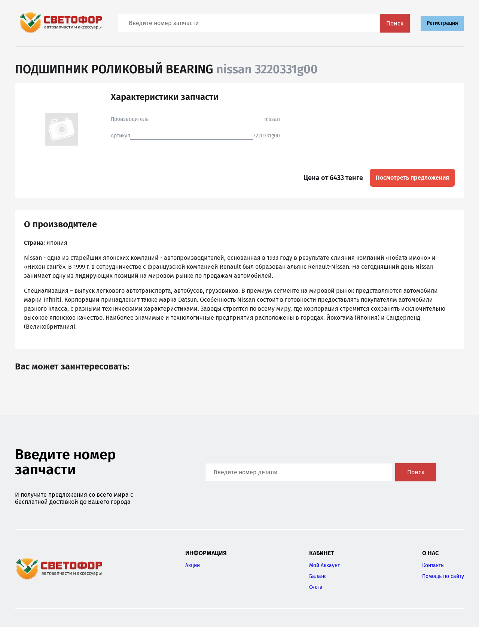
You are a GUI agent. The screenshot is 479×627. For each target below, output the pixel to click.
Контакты (433, 565)
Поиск (394, 23)
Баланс (318, 576)
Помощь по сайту (443, 576)
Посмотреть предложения (412, 177)
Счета (316, 587)
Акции (192, 565)
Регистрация (442, 23)
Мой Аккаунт (324, 565)
